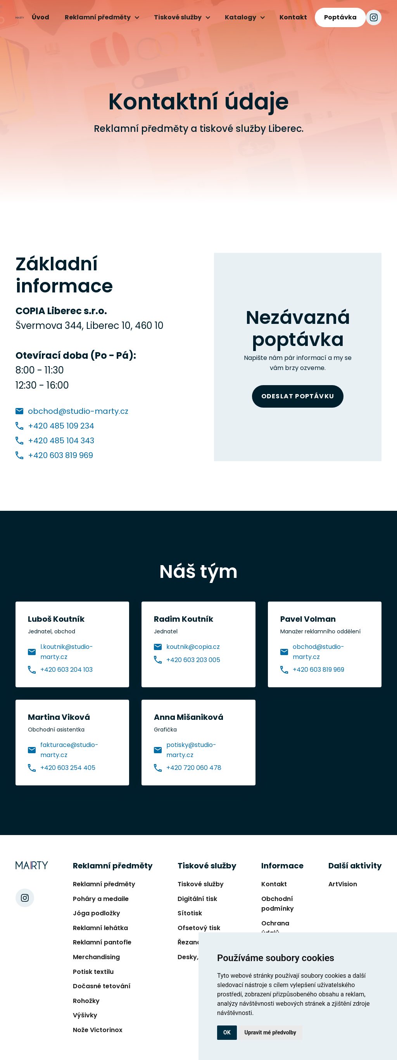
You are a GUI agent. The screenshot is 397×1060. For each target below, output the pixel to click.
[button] (101, 17)
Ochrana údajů (275, 928)
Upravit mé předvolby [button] (270, 1032)
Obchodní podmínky (277, 903)
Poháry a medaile (101, 898)
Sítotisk (190, 913)
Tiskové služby (201, 884)
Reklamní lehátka (100, 927)
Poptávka (340, 17)
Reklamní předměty (104, 884)
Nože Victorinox (98, 1029)
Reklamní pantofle (102, 942)
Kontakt (293, 17)
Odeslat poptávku (297, 396)
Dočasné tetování (102, 986)
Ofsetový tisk (199, 927)
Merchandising (96, 957)
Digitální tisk (197, 898)
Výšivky (85, 1015)
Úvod (40, 17)
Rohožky (86, 1000)
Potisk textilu (93, 971)
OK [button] (227, 1032)
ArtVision (342, 884)
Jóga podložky (96, 913)
